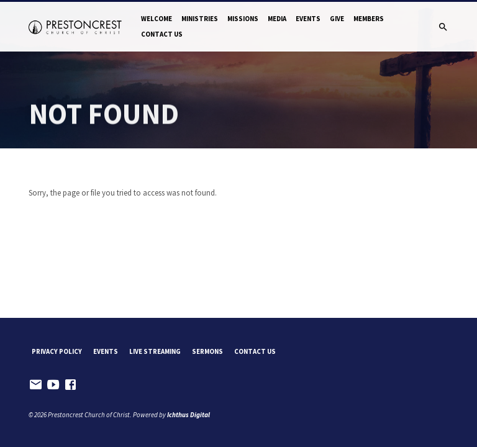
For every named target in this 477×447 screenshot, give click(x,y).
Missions (242, 18)
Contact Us (162, 34)
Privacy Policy (57, 351)
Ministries (199, 18)
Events (308, 18)
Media (277, 18)
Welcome (156, 18)
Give (337, 18)
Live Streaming (155, 351)
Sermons (207, 351)
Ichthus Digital (188, 414)
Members (368, 18)
